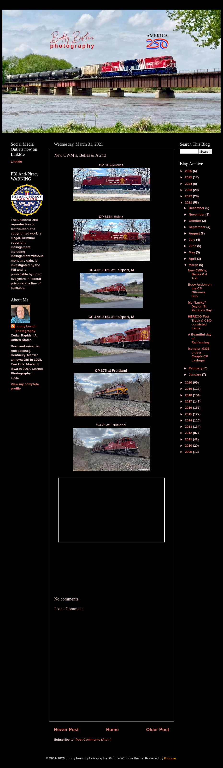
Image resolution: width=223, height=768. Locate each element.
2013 (189, 426)
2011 (189, 439)
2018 (189, 395)
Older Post (157, 729)
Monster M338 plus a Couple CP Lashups (199, 354)
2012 (189, 433)
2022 (189, 196)
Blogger (170, 758)
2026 (189, 171)
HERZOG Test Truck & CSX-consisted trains (200, 322)
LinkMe (16, 161)
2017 (189, 401)
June (193, 246)
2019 (189, 388)
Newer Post (66, 729)
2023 (189, 190)
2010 (189, 445)
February (196, 368)
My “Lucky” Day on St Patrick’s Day (200, 306)
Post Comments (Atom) (94, 739)
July (192, 239)
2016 (189, 407)
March (194, 265)
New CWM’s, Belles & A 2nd (197, 274)
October (195, 220)
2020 (189, 382)
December (197, 208)
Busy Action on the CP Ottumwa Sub (200, 290)
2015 (189, 414)
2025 (189, 177)
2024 (189, 184)
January (195, 374)
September (197, 227)
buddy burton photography (26, 328)
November (197, 214)
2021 (189, 202)
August (195, 233)
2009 (189, 452)
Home (112, 729)
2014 (189, 420)
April (193, 258)
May (192, 252)
